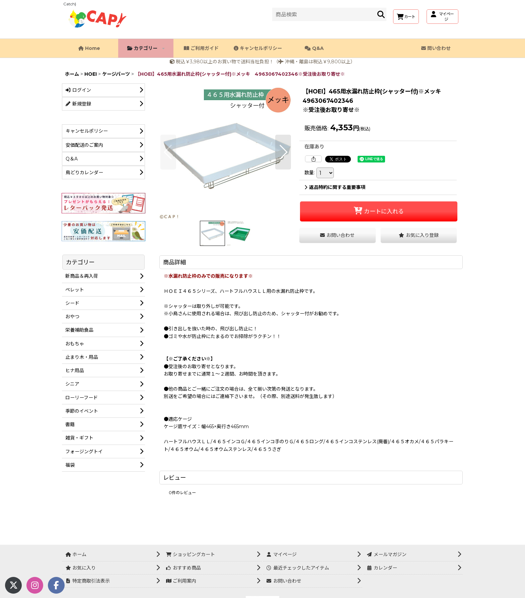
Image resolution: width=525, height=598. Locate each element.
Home (89, 48)
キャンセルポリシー (258, 48)
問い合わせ (436, 48)
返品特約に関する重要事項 (334, 187)
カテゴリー (146, 48)
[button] (168, 152)
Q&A (314, 48)
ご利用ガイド (201, 48)
